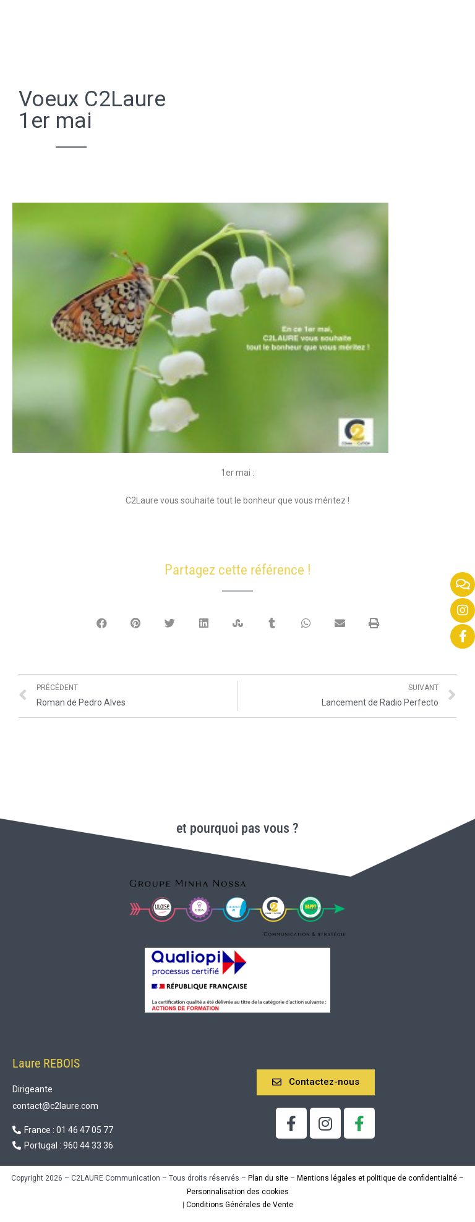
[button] (316, 1074)
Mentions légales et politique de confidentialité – (380, 1169)
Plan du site (268, 1169)
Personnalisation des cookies (238, 1183)
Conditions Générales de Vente (239, 1196)
